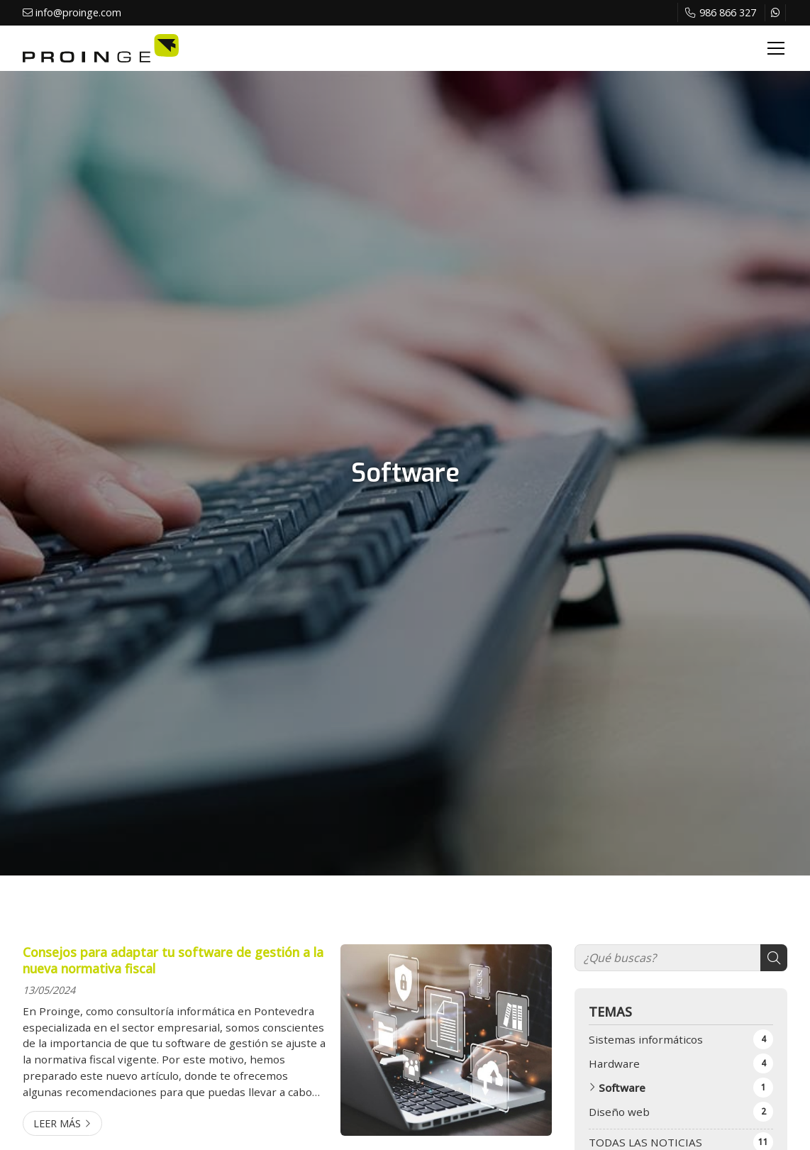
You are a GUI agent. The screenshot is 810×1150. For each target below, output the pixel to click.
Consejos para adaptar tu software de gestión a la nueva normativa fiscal (173, 960)
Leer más (57, 1123)
